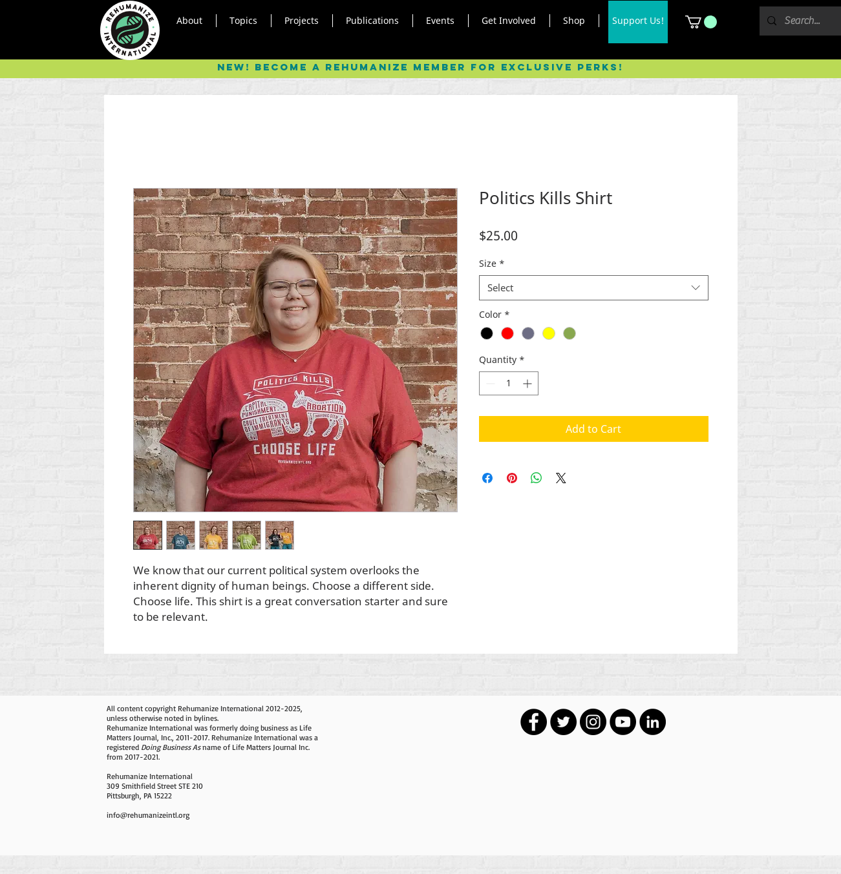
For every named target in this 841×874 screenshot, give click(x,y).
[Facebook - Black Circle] (533, 722)
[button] (190, 20)
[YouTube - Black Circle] (623, 722)
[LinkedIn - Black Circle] (652, 722)
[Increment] (528, 383)
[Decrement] (489, 383)
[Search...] (802, 21)
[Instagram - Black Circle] (593, 722)
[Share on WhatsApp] (536, 478)
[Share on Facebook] (487, 478)
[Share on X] (561, 478)
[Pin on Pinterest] (512, 478)
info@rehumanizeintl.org (148, 815)
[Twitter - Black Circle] (563, 722)
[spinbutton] (508, 383)
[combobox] (593, 287)
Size (492, 263)
